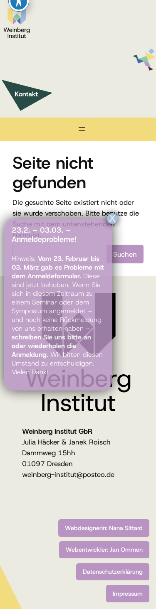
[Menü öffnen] (82, 129)
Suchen (125, 254)
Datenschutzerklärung (113, 571)
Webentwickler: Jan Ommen (104, 549)
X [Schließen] (112, 218)
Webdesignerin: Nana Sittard (104, 528)
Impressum (128, 593)
